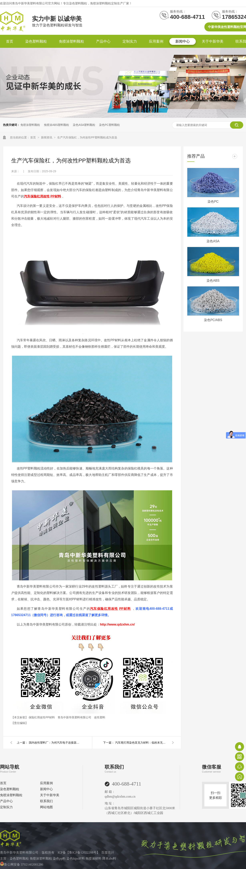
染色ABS (213, 280)
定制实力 (129, 41)
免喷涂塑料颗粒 (71, 41)
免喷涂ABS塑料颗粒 (56, 124)
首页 (9, 41)
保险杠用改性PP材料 (42, 717)
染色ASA (213, 241)
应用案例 (156, 41)
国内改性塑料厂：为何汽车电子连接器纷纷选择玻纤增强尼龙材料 (55, 742)
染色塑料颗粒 (36, 41)
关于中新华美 (212, 41)
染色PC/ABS (213, 320)
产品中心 (103, 41)
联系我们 (46, 801)
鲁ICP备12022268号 (82, 852)
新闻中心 (182, 41)
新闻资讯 (47, 137)
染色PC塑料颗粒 (109, 124)
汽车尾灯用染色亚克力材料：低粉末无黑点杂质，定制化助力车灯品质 (141, 742)
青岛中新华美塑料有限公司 (75, 717)
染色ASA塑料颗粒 (84, 124)
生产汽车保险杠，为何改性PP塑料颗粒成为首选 (87, 137)
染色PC (213, 201)
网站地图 (46, 807)
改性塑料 (99, 717)
